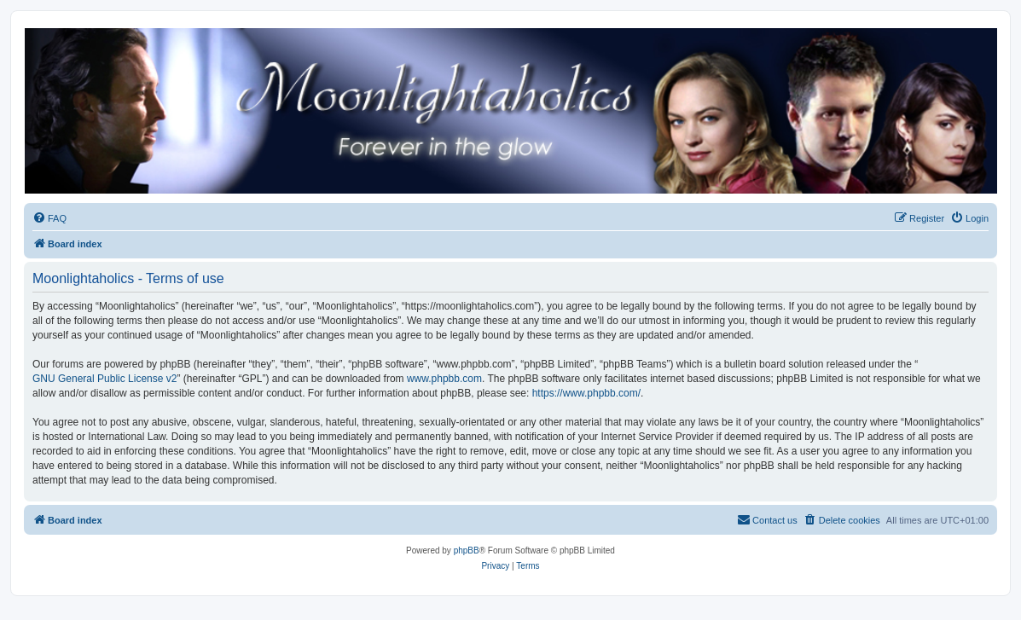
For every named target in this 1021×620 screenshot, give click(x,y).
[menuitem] (49, 218)
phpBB (466, 550)
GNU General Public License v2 (104, 379)
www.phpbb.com (444, 379)
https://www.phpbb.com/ (586, 393)
